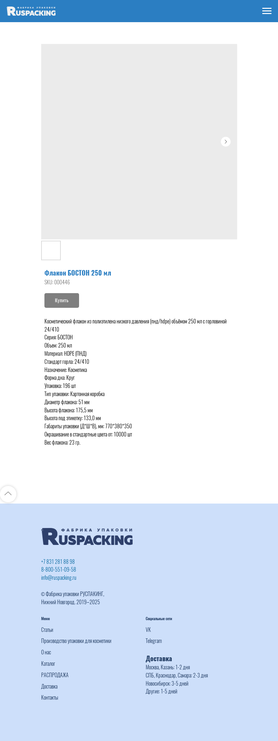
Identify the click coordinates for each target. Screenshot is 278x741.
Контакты (49, 697)
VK (148, 629)
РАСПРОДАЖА (55, 675)
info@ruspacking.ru (58, 577)
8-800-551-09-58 (58, 569)
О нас (46, 652)
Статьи (47, 629)
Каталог (48, 663)
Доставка (49, 686)
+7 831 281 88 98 (58, 561)
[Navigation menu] (266, 11)
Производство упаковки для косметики (76, 640)
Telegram (154, 640)
